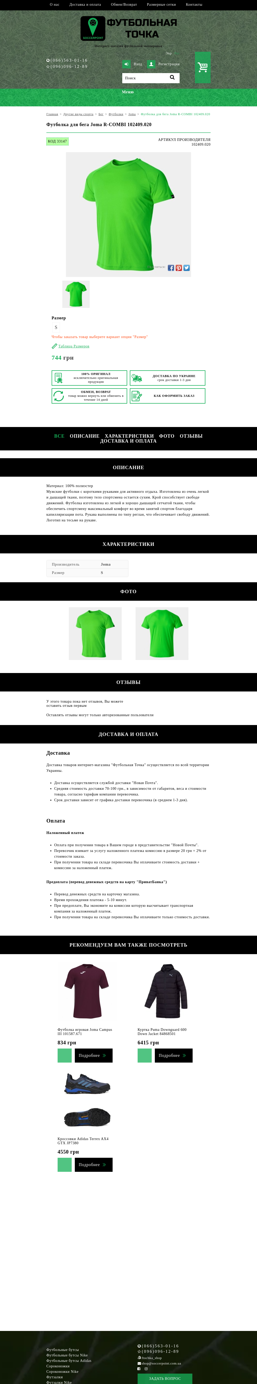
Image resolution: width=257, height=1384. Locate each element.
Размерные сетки (161, 5)
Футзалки (54, 1377)
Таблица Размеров (73, 346)
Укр (169, 53)
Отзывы (191, 436)
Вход (132, 64)
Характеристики (129, 436)
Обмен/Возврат (124, 5)
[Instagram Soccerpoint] (146, 1369)
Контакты (194, 5)
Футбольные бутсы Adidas (68, 1361)
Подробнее (89, 1055)
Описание (85, 436)
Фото (167, 436)
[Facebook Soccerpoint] (139, 1369)
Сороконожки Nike (62, 1372)
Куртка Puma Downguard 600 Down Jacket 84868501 (162, 1032)
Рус (177, 53)
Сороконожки (58, 1366)
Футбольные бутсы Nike (67, 1355)
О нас (54, 5)
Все (59, 436)
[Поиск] (151, 78)
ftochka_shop (152, 1358)
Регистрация (163, 64)
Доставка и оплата (85, 5)
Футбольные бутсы (62, 1350)
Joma (106, 564)
